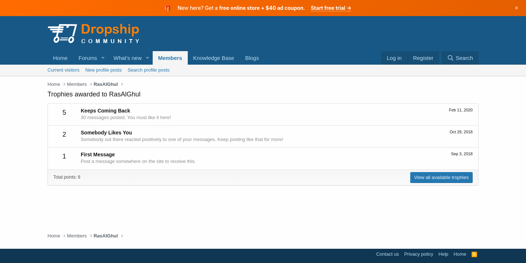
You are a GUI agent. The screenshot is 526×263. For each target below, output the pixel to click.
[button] (103, 58)
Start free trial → (331, 8)
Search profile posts (148, 70)
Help (444, 254)
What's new (128, 58)
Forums (88, 58)
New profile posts (103, 70)
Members (170, 58)
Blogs (252, 58)
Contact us (387, 254)
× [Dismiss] (517, 8)
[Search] (460, 58)
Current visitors (63, 70)
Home (60, 58)
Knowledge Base (214, 58)
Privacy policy (418, 254)
